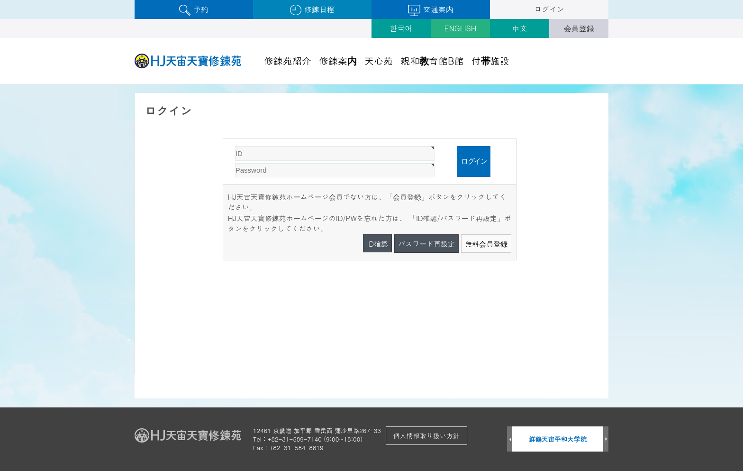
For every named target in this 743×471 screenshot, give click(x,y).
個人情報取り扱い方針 (426, 435)
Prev (509, 439)
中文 (519, 28)
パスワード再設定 (426, 244)
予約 (193, 10)
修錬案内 (338, 60)
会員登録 (579, 28)
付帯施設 (490, 60)
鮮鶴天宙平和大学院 (558, 438)
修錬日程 (312, 10)
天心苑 (378, 60)
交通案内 (430, 10)
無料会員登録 (486, 244)
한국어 (401, 28)
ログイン (549, 9)
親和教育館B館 (432, 60)
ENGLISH (460, 28)
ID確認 (377, 244)
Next (605, 439)
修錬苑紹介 (287, 60)
